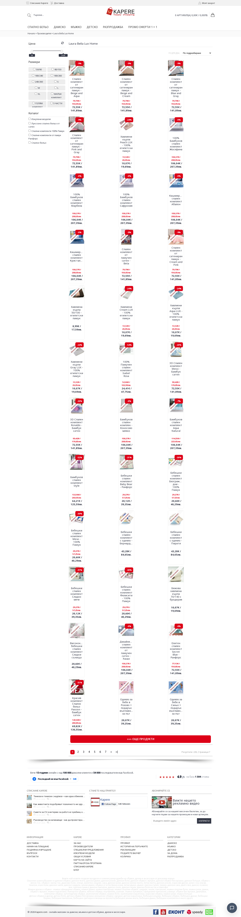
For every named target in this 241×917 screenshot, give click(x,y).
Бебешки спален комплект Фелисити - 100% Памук (126, 594)
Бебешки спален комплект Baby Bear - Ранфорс (126, 481)
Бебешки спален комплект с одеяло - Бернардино (127, 537)
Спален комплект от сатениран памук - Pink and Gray (76, 143)
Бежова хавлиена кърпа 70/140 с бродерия (176, 593)
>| (117, 751)
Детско (171, 850)
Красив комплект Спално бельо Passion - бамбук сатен (76, 706)
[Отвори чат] (232, 908)
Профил (125, 843)
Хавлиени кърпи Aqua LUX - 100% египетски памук (176, 312)
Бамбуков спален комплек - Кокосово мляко (126, 425)
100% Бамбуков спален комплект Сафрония (126, 200)
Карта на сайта (83, 860)
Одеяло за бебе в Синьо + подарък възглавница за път (176, 706)
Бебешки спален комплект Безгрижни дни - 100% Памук (176, 481)
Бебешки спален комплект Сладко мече (76, 593)
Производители (83, 846)
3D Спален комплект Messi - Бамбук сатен (176, 368)
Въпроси (32, 853)
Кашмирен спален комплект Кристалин (76, 256)
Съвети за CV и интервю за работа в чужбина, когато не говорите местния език (59, 812)
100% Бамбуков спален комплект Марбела (76, 200)
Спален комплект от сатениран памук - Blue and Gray (175, 87)
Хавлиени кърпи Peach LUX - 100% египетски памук (126, 143)
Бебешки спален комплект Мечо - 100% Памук (76, 537)
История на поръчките (134, 846)
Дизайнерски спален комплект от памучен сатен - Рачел (127, 650)
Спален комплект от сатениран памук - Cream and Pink (175, 256)
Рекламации (127, 850)
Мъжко (171, 846)
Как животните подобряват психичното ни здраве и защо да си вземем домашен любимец (59, 804)
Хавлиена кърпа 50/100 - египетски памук (76, 312)
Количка (125, 856)
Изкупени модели (84, 853)
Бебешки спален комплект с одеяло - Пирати (176, 537)
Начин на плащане (38, 846)
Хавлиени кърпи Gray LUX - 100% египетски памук (76, 369)
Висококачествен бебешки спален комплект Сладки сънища (77, 650)
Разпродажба (175, 856)
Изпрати (204, 820)
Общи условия (82, 856)
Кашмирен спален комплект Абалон (176, 200)
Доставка (33, 843)
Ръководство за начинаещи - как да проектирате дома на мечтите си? (59, 820)
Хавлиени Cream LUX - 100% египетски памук (126, 312)
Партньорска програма (88, 863)
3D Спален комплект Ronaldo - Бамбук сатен (76, 425)
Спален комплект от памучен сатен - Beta (126, 256)
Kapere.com (41, 911)
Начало (31, 33)
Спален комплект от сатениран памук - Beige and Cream (126, 87)
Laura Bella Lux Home (63, 33)
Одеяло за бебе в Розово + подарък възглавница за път (127, 706)
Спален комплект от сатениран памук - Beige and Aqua (76, 87)
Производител (44, 33)
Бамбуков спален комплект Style (76, 481)
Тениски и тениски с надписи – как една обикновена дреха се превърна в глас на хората (59, 796)
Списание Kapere (83, 866)
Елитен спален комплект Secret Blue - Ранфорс (176, 650)
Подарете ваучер (130, 853)
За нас (77, 843)
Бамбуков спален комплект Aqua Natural (176, 425)
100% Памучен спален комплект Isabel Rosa (126, 369)
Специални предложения (89, 850)
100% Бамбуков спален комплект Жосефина (176, 143)
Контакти (32, 856)
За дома (172, 853)
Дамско (172, 843)
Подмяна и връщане (39, 850)
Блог (76, 870)
